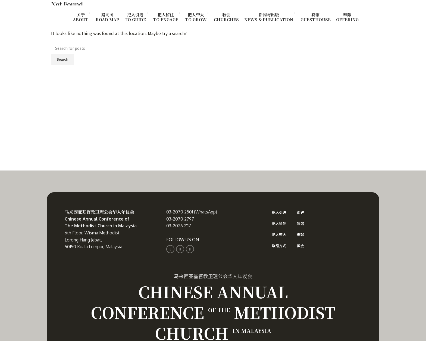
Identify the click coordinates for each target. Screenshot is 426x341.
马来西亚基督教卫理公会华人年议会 (99, 212)
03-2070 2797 (180, 219)
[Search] (213, 48)
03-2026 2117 (178, 225)
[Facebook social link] (170, 249)
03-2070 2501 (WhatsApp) (191, 212)
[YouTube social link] (190, 249)
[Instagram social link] (180, 249)
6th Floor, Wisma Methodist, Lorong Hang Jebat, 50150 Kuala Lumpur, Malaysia (93, 239)
